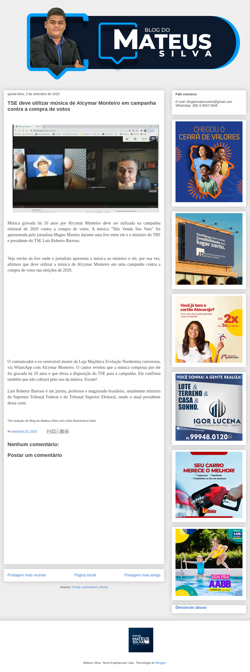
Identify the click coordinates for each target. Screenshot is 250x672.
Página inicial (85, 575)
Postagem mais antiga (142, 575)
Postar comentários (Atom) (90, 587)
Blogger (161, 663)
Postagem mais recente (26, 575)
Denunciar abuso (191, 607)
